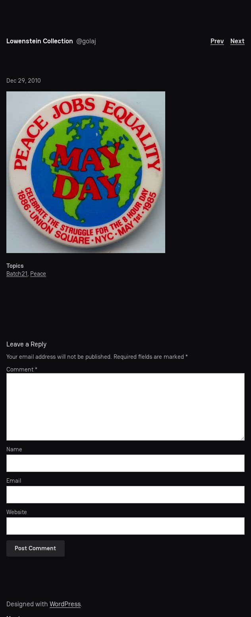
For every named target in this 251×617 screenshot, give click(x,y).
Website (16, 512)
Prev (217, 41)
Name (14, 449)
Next (237, 41)
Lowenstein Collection (39, 41)
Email (13, 481)
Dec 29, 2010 (23, 80)
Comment (21, 369)
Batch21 (16, 273)
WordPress (65, 604)
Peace (38, 273)
